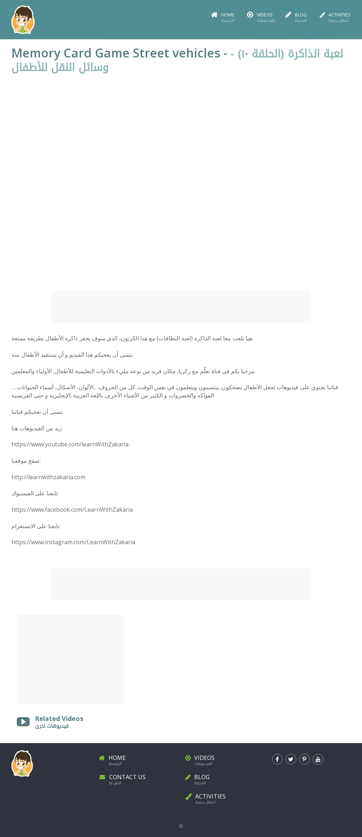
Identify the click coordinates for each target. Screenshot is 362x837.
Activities (335, 17)
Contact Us (138, 778)
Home (223, 17)
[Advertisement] (181, 307)
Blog (296, 17)
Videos (260, 17)
